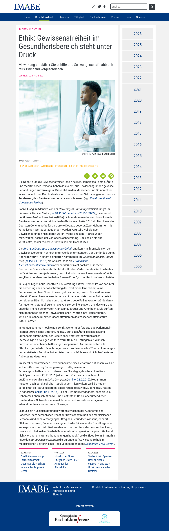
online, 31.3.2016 (35, 261)
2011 (138, 200)
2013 (138, 178)
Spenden (141, 17)
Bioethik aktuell (44, 17)
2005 (138, 266)
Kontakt (97, 487)
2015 (138, 155)
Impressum (139, 487)
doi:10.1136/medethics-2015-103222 (73, 213)
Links (128, 17)
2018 (138, 122)
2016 (138, 144)
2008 (138, 233)
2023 (138, 67)
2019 (138, 111)
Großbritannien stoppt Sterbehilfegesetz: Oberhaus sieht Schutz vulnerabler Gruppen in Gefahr (33, 464)
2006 (138, 255)
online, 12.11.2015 (46, 391)
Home (26, 17)
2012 (138, 189)
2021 (138, 89)
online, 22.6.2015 (78, 379)
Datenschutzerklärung (117, 487)
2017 (138, 133)
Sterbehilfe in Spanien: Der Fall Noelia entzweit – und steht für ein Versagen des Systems (100, 464)
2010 (138, 211)
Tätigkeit (79, 17)
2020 (138, 100)
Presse (115, 17)
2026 (138, 33)
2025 (138, 45)
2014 (138, 166)
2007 (138, 244)
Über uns (63, 17)
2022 (138, 78)
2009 (138, 222)
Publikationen (97, 17)
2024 (138, 56)
